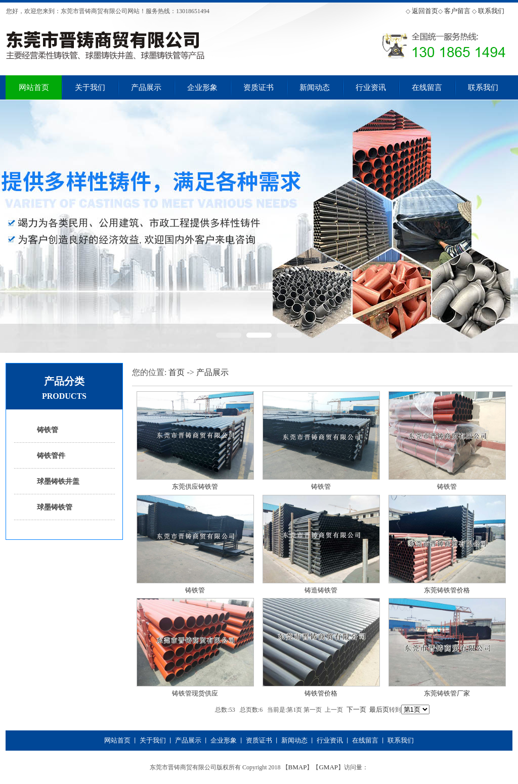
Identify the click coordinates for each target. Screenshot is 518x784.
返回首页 (425, 11)
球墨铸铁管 (54, 507)
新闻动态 (314, 87)
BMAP (297, 767)
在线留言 (427, 87)
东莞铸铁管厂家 (447, 693)
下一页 (356, 709)
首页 (176, 372)
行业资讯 (371, 87)
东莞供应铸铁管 (195, 486)
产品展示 (146, 87)
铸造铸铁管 (321, 590)
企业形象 (202, 87)
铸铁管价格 (321, 693)
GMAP (328, 767)
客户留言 (457, 11)
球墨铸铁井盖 (58, 481)
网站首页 (34, 87)
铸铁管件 (51, 455)
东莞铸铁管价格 (447, 590)
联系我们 (491, 11)
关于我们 (90, 87)
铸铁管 (47, 430)
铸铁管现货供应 (195, 693)
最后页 (379, 709)
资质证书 (258, 87)
